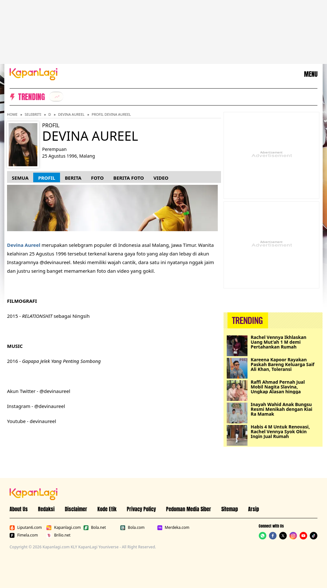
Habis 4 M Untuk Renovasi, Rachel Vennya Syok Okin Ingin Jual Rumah (280, 431)
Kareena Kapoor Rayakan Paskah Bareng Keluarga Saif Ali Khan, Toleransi (283, 364)
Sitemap (229, 509)
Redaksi (46, 509)
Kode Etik (107, 509)
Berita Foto (128, 178)
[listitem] (56, 96)
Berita (73, 178)
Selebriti (33, 114)
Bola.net (94, 527)
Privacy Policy (141, 509)
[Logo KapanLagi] (33, 73)
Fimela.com (24, 535)
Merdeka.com (173, 527)
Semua (20, 178)
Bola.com (132, 527)
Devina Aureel (71, 114)
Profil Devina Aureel (111, 114)
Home (12, 114)
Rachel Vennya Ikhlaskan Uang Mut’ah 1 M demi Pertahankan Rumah (278, 342)
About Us (19, 509)
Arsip (253, 509)
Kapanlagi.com (63, 527)
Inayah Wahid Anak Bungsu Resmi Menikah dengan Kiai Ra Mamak (281, 409)
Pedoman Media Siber (188, 509)
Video (161, 178)
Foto (97, 178)
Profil (46, 178)
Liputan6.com (26, 527)
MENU (310, 74)
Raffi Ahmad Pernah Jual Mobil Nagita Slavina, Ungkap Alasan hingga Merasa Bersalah (278, 387)
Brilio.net (58, 535)
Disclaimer (76, 509)
